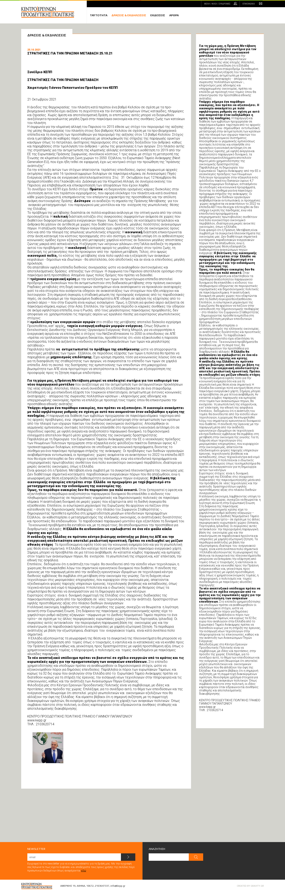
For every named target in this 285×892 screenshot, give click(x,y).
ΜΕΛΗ (217, 3)
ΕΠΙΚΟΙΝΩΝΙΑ (249, 3)
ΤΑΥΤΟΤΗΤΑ (98, 15)
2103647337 (102, 885)
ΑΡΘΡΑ (174, 15)
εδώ (83, 870)
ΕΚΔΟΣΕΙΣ (157, 15)
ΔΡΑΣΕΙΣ (128, 15)
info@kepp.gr (117, 885)
